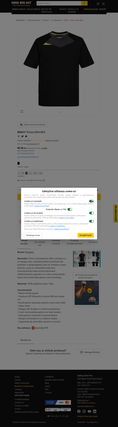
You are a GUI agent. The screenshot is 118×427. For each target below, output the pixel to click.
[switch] (91, 201)
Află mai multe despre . (58, 218)
